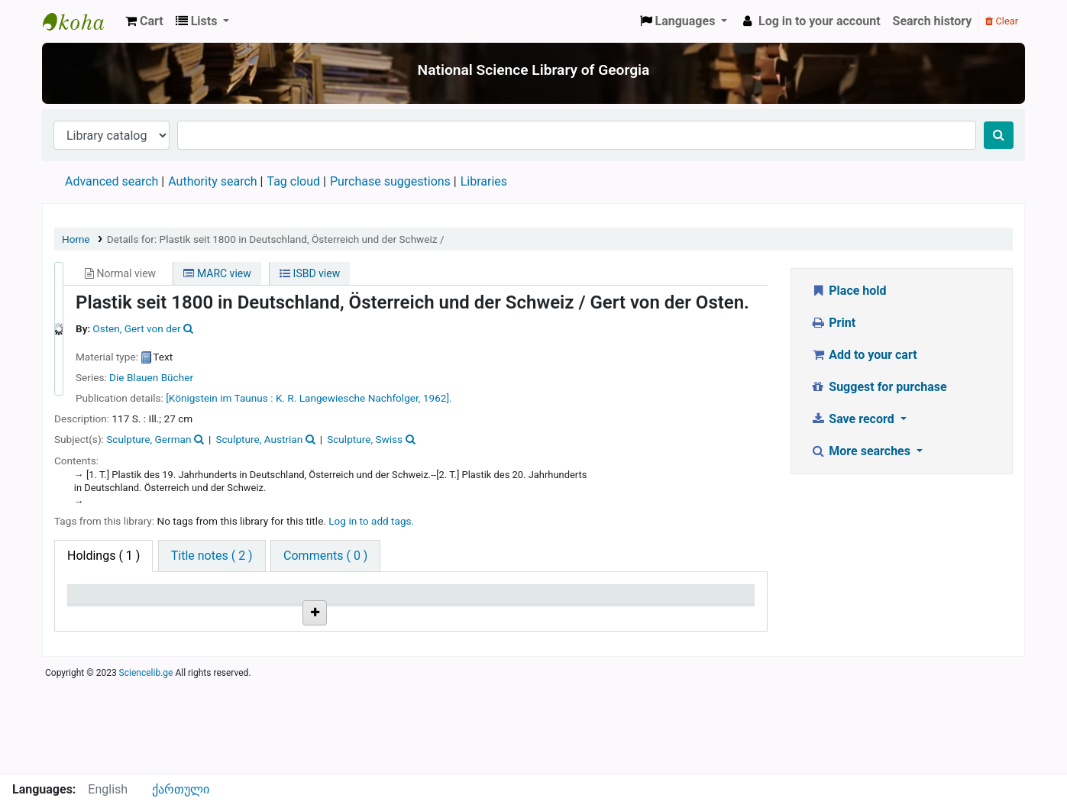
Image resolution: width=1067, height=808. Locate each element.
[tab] (212, 556)
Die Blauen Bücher (151, 377)
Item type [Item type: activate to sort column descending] (100, 601)
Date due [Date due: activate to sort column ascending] (671, 601)
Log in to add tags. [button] (371, 521)
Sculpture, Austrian (258, 439)
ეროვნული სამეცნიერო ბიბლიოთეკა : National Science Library (81, 21)
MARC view (217, 273)
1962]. (437, 398)
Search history (932, 21)
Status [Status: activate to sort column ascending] (551, 601)
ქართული (180, 789)
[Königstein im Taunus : (219, 398)
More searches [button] (861, 451)
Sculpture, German (148, 439)
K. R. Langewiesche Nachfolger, (348, 398)
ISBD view (310, 273)
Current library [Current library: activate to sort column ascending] (227, 601)
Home (76, 239)
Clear (1001, 21)
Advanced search (111, 181)
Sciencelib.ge (146, 765)
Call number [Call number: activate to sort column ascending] (336, 601)
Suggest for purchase (878, 387)
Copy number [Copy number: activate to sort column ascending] (453, 601)
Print (832, 322)
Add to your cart (863, 354)
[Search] (999, 135)
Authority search (212, 181)
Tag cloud (293, 181)
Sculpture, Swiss (365, 439)
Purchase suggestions (390, 181)
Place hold (848, 290)
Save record (853, 419)
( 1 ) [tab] (103, 555)
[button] (144, 21)
